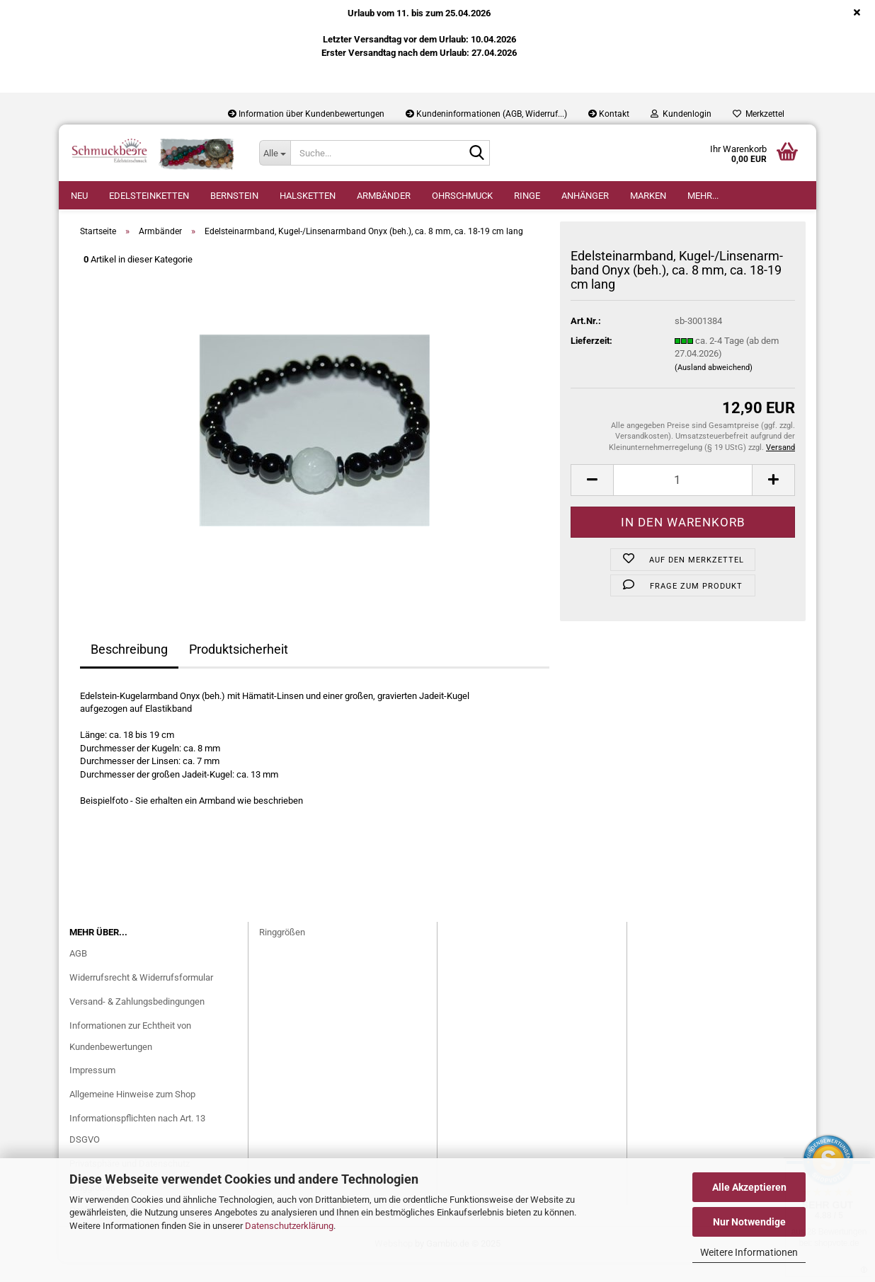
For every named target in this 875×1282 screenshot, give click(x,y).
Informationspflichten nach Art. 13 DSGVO (137, 1149)
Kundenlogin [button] (681, 114)
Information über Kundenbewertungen (306, 114)
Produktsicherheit (238, 669)
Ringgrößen (282, 952)
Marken (648, 195)
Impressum (92, 1090)
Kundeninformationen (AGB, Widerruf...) (486, 114)
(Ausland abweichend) (714, 387)
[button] (592, 500)
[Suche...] (274, 153)
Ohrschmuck (462, 195)
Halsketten (308, 195)
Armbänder (384, 195)
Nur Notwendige (749, 1222)
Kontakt (608, 114)
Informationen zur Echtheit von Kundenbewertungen (130, 1056)
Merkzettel (758, 114)
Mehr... (703, 195)
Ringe (527, 195)
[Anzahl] (683, 500)
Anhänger (585, 195)
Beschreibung (129, 669)
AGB (78, 973)
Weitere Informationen (749, 1252)
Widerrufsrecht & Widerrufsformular (141, 997)
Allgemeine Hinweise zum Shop (132, 1114)
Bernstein (234, 195)
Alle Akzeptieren (749, 1187)
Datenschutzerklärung (289, 1225)
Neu (79, 195)
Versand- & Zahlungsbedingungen (137, 1021)
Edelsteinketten (149, 195)
